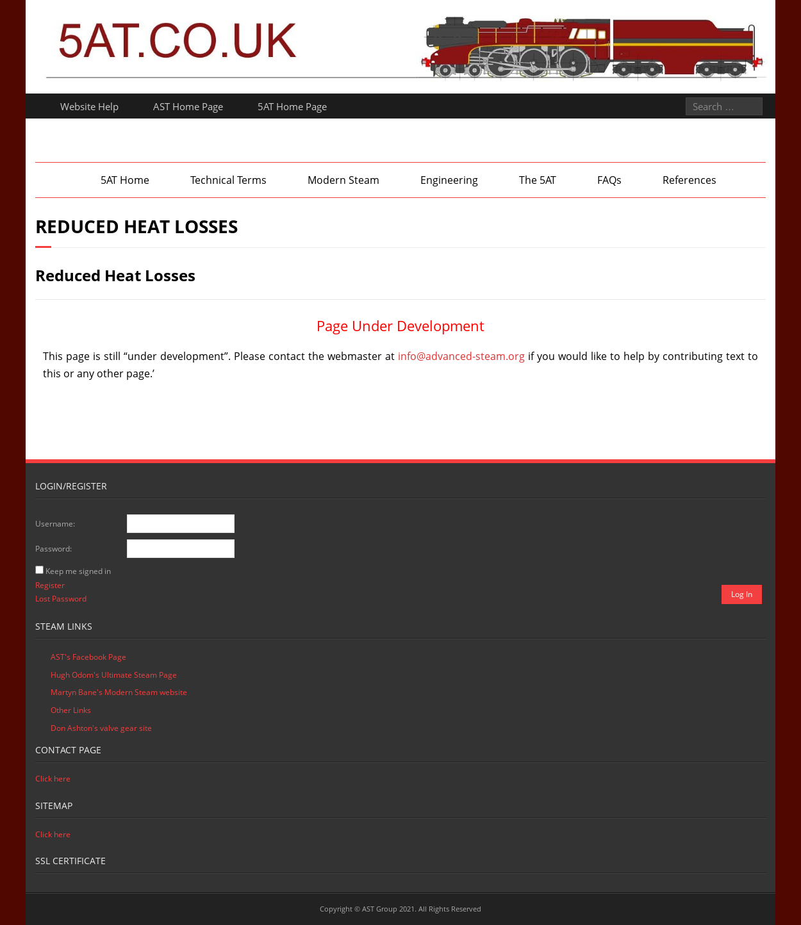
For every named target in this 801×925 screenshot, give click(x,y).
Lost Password (61, 598)
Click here (52, 778)
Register (50, 585)
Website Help (89, 106)
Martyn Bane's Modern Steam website (119, 692)
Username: (55, 523)
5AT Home (125, 180)
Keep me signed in (78, 571)
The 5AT (537, 180)
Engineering (449, 180)
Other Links (71, 710)
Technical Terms (228, 180)
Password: (53, 548)
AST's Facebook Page (88, 656)
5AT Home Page (292, 106)
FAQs (609, 180)
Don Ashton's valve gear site (101, 728)
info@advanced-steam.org (461, 356)
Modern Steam (343, 180)
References (689, 180)
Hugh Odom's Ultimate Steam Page (114, 674)
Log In (741, 594)
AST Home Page (188, 106)
